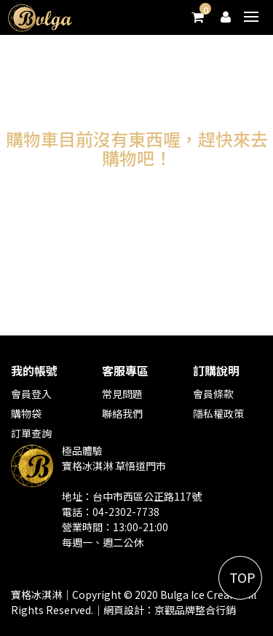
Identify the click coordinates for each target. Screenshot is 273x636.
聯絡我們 (122, 413)
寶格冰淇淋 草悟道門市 (114, 465)
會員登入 (31, 393)
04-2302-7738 (125, 511)
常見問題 (122, 393)
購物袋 (26, 413)
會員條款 (213, 393)
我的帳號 (34, 370)
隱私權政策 (218, 413)
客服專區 (125, 370)
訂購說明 (216, 370)
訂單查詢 (31, 433)
